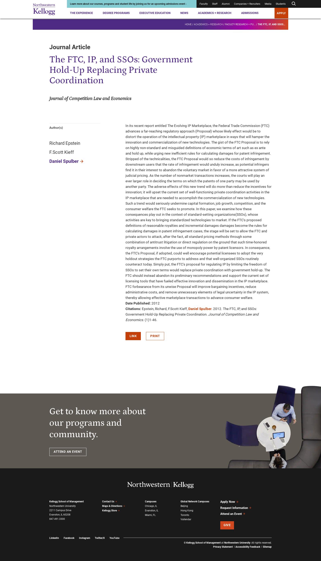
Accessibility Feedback (247, 546)
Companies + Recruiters (247, 3)
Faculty (204, 3)
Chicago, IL (151, 506)
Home (188, 23)
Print (155, 336)
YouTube (114, 537)
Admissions (250, 13)
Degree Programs (116, 13)
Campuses (150, 501)
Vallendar (186, 519)
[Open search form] (293, 4)
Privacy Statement (223, 546)
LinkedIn (54, 537)
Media (268, 3)
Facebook (69, 537)
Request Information (236, 508)
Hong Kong (187, 510)
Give (227, 525)
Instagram (84, 537)
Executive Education (155, 13)
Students (281, 3)
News (184, 13)
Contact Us (109, 501)
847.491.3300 (57, 519)
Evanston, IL (151, 510)
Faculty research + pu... (240, 23)
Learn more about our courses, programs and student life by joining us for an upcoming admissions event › (128, 3)
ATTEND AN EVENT (68, 452)
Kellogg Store (111, 510)
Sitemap (267, 546)
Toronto (185, 514)
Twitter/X (100, 537)
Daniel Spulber (64, 161)
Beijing (184, 506)
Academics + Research (214, 13)
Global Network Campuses (195, 501)
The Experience (81, 13)
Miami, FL (150, 514)
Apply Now (229, 502)
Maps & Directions (113, 506)
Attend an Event (232, 513)
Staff (214, 3)
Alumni (226, 3)
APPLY (281, 13)
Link (133, 336)
